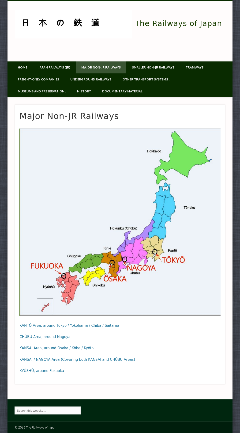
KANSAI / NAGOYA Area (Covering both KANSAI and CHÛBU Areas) (77, 359)
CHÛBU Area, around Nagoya (45, 337)
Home (22, 67)
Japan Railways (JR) (54, 67)
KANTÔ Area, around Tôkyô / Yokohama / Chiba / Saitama (69, 325)
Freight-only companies (38, 79)
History (84, 91)
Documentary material (122, 91)
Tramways (194, 67)
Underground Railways (90, 79)
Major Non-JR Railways (101, 67)
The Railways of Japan (178, 23)
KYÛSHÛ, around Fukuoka (41, 371)
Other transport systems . (146, 79)
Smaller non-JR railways (153, 67)
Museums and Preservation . (42, 91)
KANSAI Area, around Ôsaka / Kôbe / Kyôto (56, 348)
